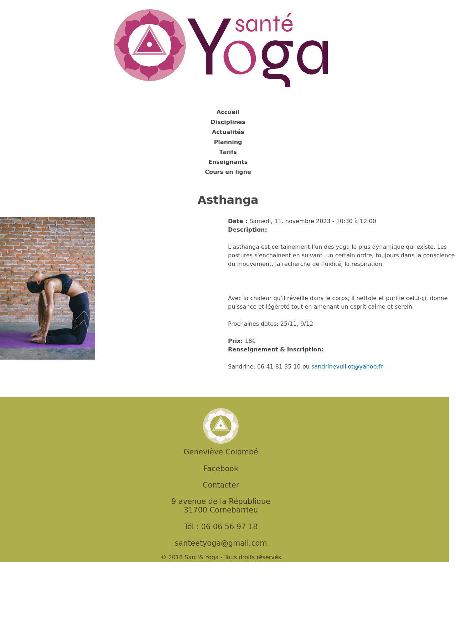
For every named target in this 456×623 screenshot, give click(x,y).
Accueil (228, 112)
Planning (228, 142)
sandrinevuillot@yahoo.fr (347, 366)
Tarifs (228, 152)
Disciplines (228, 122)
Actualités (228, 132)
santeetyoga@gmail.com (221, 543)
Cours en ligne (228, 172)
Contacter (221, 485)
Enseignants (228, 162)
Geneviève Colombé (220, 452)
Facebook (220, 468)
